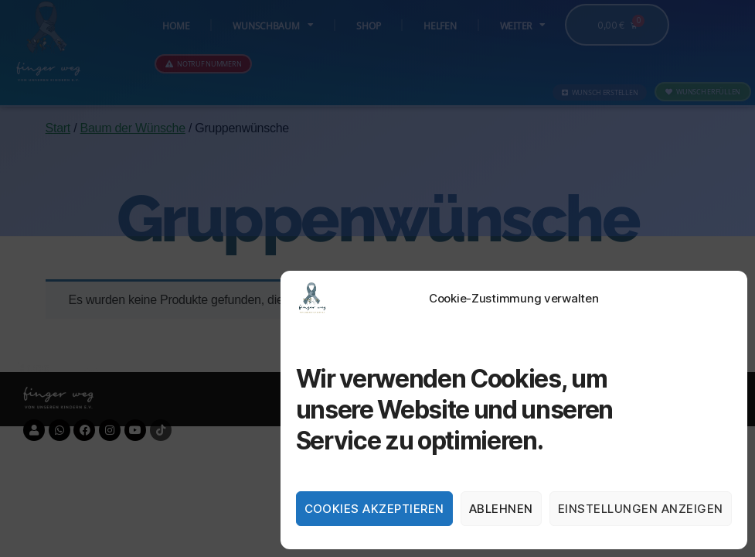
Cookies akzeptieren (374, 508)
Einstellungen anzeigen (640, 508)
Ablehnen (501, 508)
